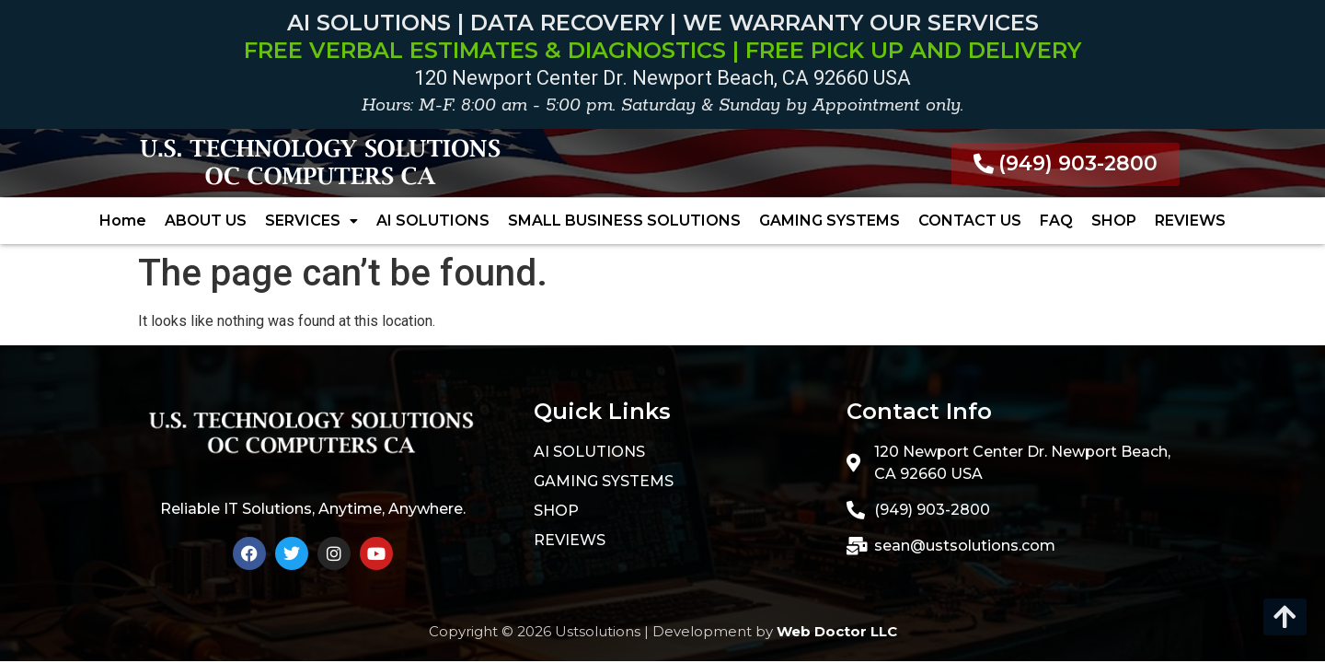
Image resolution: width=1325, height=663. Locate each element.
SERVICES (311, 220)
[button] (311, 221)
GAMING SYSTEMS (829, 220)
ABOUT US (206, 220)
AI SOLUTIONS (433, 220)
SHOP (1113, 220)
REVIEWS (1190, 220)
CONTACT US (969, 220)
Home (122, 220)
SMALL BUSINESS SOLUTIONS (624, 220)
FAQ (1056, 220)
